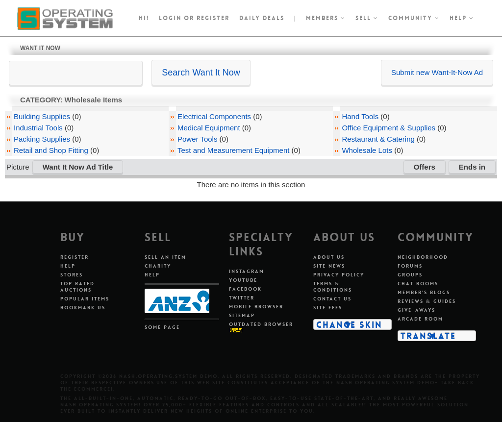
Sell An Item (165, 257)
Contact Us (332, 299)
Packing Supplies (42, 139)
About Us (329, 257)
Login (170, 18)
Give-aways (416, 310)
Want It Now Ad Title (78, 167)
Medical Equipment (208, 128)
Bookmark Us (82, 307)
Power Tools (197, 139)
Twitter (241, 298)
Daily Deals (261, 18)
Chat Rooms (418, 283)
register (213, 18)
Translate (428, 335)
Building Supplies (42, 116)
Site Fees (327, 307)
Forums (410, 266)
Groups (410, 275)
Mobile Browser (256, 306)
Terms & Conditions (332, 286)
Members (326, 18)
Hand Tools (360, 116)
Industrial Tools (38, 128)
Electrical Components (214, 116)
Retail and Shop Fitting (51, 150)
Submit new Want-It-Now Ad (437, 72)
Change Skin (349, 324)
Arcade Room (420, 319)
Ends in (472, 167)
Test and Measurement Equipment (233, 150)
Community (414, 18)
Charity (158, 266)
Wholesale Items (94, 100)
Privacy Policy (338, 275)
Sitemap (242, 315)
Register (74, 257)
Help (462, 18)
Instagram (246, 271)
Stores (71, 275)
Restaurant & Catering (378, 139)
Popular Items (84, 299)
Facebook (245, 289)
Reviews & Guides (427, 301)
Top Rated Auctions (77, 286)
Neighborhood (423, 257)
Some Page (162, 327)
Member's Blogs (424, 292)
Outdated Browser (261, 324)
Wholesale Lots (367, 150)
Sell (366, 18)
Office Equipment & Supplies (388, 128)
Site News (329, 266)
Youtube (243, 280)
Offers (424, 167)
